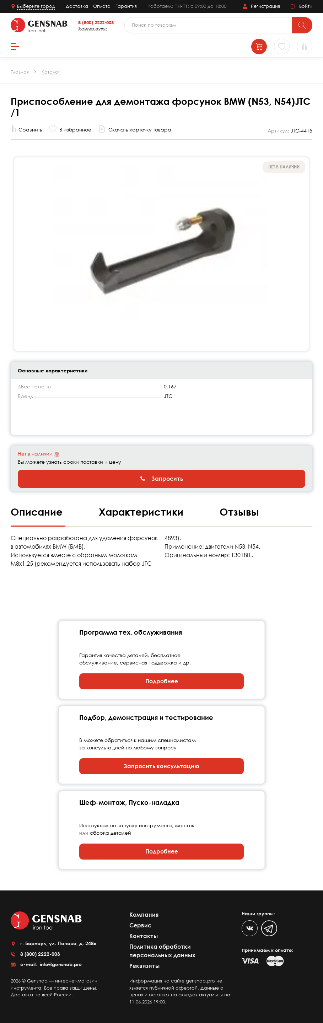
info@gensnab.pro (60, 964)
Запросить (161, 478)
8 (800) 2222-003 (96, 22)
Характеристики (142, 512)
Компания (143, 914)
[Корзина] (259, 46)
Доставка (77, 6)
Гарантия (126, 6)
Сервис (140, 925)
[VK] (250, 928)
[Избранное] (282, 46)
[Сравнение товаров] (304, 46)
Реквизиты (144, 965)
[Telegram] (269, 928)
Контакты (143, 935)
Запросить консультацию (161, 766)
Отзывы (239, 512)
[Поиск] (302, 25)
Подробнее (161, 681)
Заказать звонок (92, 28)
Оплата (102, 6)
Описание (38, 512)
